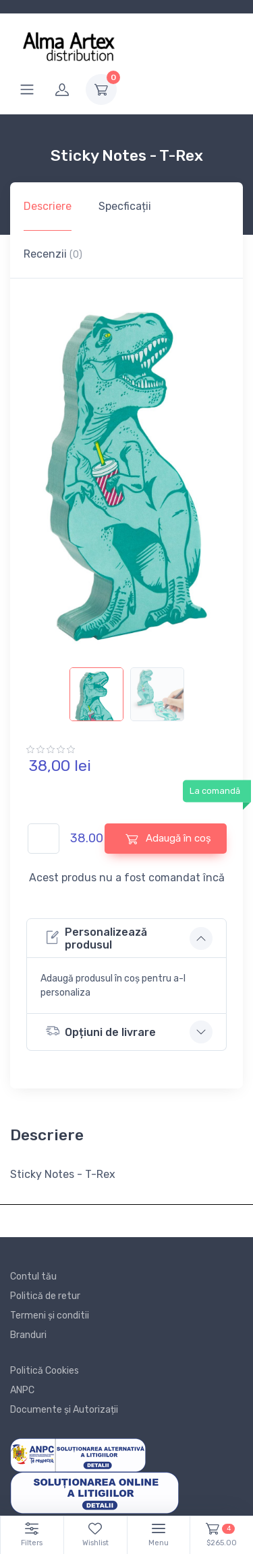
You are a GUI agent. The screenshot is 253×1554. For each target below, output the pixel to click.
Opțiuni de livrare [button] (101, 1031)
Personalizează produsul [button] (96, 938)
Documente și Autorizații (64, 1409)
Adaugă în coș (168, 838)
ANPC (22, 1390)
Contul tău (33, 1276)
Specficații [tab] (125, 206)
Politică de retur (45, 1296)
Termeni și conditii (49, 1315)
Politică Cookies (44, 1370)
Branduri (28, 1335)
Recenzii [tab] (53, 254)
